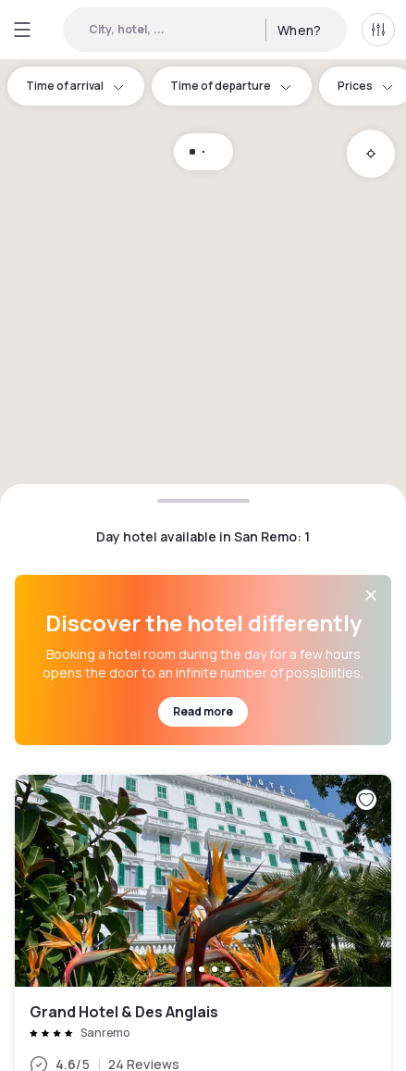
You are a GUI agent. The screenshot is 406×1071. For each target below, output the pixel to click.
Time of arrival (76, 85)
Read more (203, 711)
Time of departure (231, 85)
